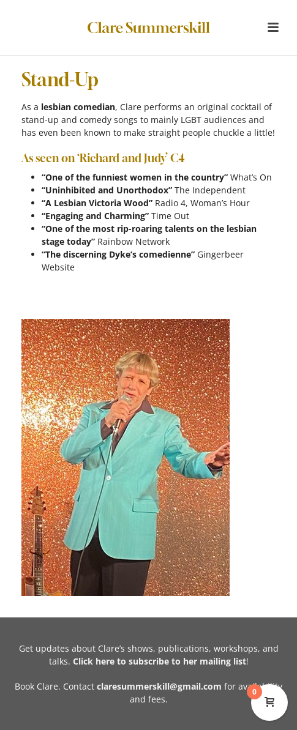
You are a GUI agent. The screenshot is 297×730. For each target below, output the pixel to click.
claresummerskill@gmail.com (159, 686)
